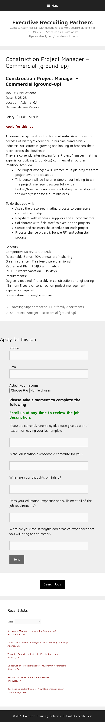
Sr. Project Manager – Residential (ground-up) (43, 313)
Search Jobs (52, 584)
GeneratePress (83, 716)
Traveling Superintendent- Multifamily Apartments (47, 307)
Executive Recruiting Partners (52, 22)
